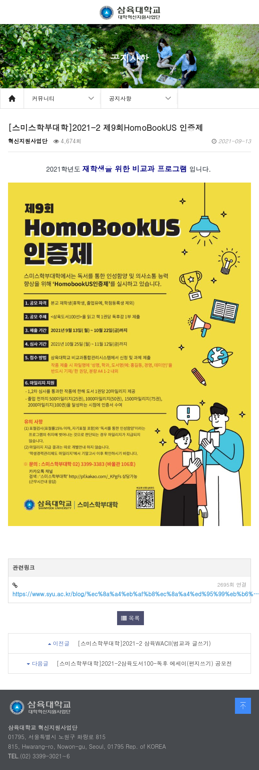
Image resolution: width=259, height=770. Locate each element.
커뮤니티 (43, 98)
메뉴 (247, 12)
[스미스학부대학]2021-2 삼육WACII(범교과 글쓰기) (144, 643)
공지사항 (120, 98)
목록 (130, 618)
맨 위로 (243, 706)
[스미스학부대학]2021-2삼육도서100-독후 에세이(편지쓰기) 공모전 (144, 663)
